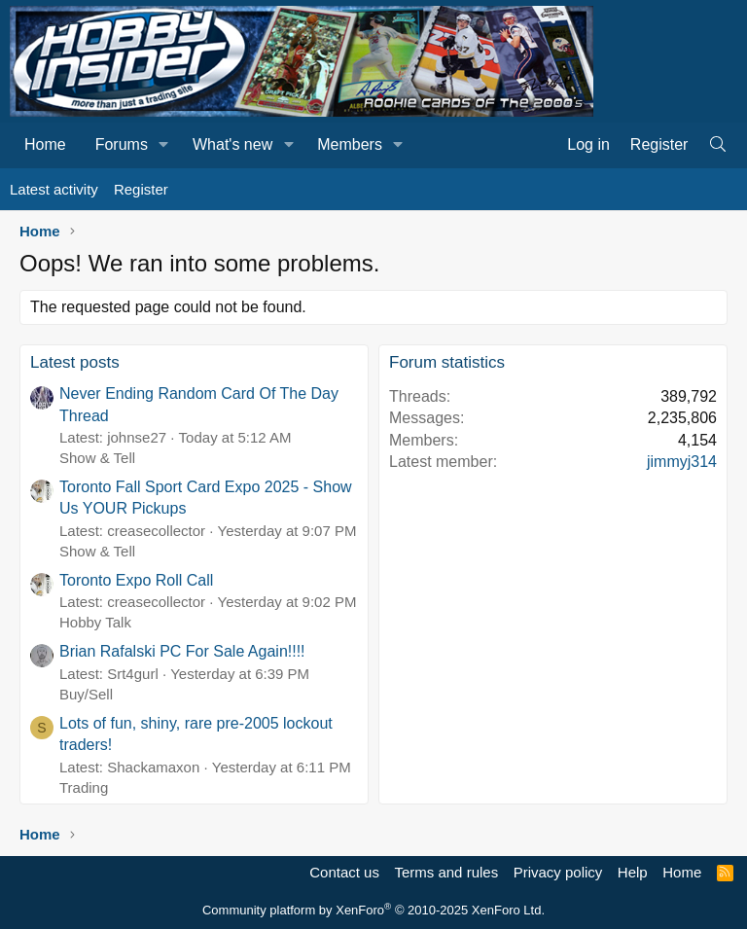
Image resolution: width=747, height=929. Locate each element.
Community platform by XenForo (373, 910)
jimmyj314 (682, 461)
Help (633, 872)
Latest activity (54, 189)
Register (141, 189)
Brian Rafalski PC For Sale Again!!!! (182, 651)
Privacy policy (558, 872)
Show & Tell (97, 457)
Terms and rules (446, 872)
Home (45, 144)
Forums (121, 144)
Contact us (344, 872)
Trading (83, 787)
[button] (164, 145)
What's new (232, 144)
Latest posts (75, 362)
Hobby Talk (95, 622)
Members (349, 144)
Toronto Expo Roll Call (136, 580)
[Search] (717, 145)
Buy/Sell (86, 694)
